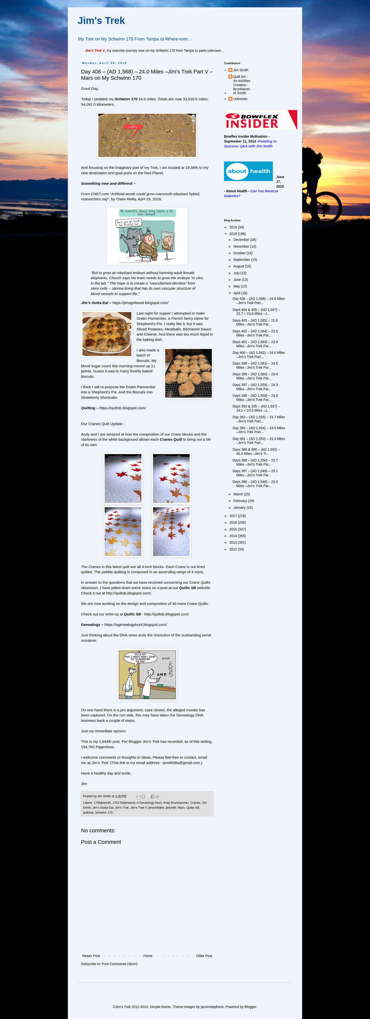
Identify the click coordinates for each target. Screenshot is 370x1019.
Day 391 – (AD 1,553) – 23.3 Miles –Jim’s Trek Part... (259, 441)
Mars (181, 807)
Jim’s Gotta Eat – (96, 303)
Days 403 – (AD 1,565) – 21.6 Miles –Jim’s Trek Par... (255, 322)
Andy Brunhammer (175, 803)
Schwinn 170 (126, 99)
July (236, 273)
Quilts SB (187, 588)
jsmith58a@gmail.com (181, 763)
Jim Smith (240, 70)
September (242, 260)
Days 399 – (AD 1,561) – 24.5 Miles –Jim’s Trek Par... (255, 365)
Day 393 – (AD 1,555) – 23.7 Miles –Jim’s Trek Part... (259, 419)
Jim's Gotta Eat (102, 807)
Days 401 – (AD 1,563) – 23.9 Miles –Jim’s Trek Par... (255, 344)
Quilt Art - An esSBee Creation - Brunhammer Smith (241, 85)
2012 (233, 549)
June (237, 280)
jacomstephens (212, 1007)
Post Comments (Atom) (119, 964)
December (241, 240)
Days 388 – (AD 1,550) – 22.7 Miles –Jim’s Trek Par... (255, 462)
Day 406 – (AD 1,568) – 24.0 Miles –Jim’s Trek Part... (259, 301)
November (241, 246)
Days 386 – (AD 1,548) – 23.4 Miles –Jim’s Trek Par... (255, 484)
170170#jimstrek (124, 803)
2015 (233, 529)
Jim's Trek (101, 20)
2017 (233, 516)
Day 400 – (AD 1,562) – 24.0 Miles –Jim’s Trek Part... (259, 355)
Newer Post (91, 956)
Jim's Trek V (138, 807)
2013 (233, 542)
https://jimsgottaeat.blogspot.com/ (140, 303)
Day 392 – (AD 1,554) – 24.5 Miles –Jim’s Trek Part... (259, 430)
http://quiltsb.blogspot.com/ (128, 593)
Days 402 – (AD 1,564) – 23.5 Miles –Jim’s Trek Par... (255, 333)
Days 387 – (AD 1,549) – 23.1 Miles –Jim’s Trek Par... (255, 473)
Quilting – (89, 408)
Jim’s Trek (100, 763)
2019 (233, 227)
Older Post (204, 956)
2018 (233, 234)
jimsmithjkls (156, 807)
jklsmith (171, 807)
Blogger (250, 1007)
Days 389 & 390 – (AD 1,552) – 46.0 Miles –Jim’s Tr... (256, 452)
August (239, 266)
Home (147, 956)
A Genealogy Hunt (149, 803)
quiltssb (88, 812)
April (237, 293)
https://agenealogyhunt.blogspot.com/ (135, 624)
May (237, 286)
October (240, 253)
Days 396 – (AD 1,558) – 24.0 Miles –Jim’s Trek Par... (255, 398)
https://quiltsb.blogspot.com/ (122, 408)
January (240, 508)
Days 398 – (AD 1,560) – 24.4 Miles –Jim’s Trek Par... (255, 376)
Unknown (240, 99)
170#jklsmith (102, 803)
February (240, 501)
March (238, 494)
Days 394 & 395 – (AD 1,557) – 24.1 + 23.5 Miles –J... (256, 408)
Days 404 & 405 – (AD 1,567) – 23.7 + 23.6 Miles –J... (256, 312)
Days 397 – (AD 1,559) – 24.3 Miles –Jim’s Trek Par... (255, 387)
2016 (233, 522)
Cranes (195, 803)
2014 (233, 536)
